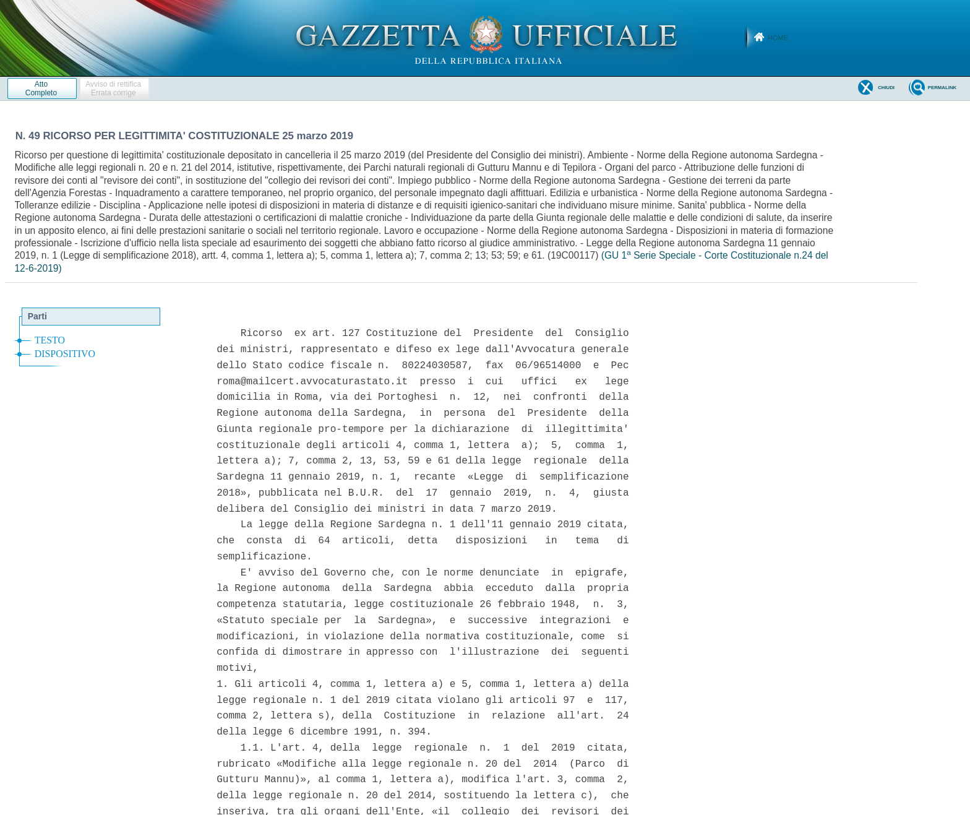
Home (778, 37)
